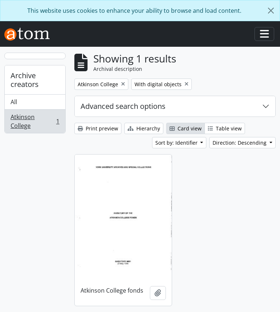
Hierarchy (144, 128)
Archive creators (25, 80)
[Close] (271, 10)
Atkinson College (34, 121)
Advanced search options (123, 106)
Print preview (98, 128)
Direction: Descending (240, 142)
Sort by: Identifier (177, 142)
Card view (186, 128)
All (14, 102)
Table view (225, 128)
